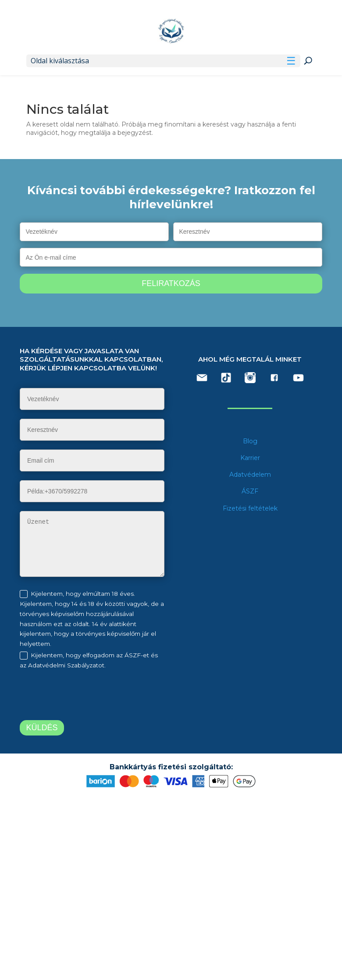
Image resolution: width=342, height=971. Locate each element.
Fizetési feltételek (250, 508)
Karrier (250, 458)
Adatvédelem (250, 474)
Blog (250, 441)
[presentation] (93, 696)
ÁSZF (250, 491)
